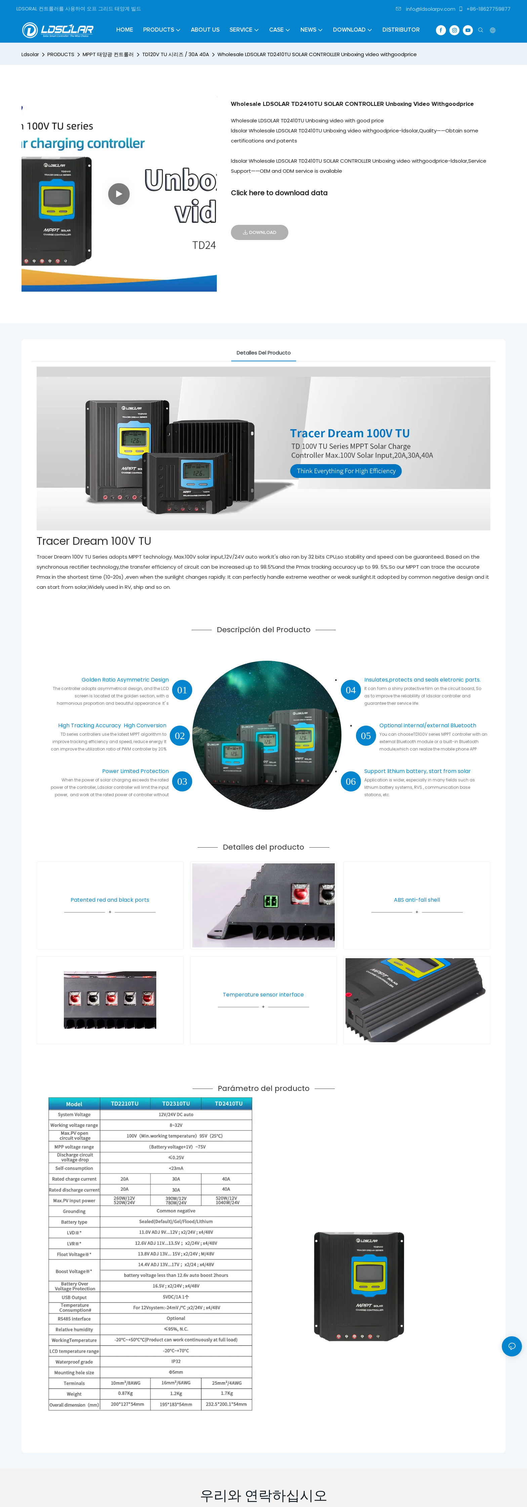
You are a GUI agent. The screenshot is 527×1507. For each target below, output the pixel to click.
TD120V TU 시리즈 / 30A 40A (175, 54)
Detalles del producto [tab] (264, 352)
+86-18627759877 (484, 8)
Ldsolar (30, 54)
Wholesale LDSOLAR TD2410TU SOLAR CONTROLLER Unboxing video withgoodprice (317, 54)
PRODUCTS (60, 54)
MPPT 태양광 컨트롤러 (108, 54)
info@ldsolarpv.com (425, 8)
